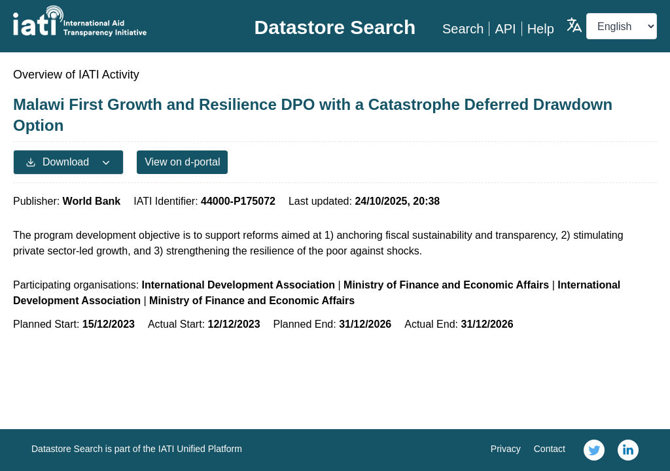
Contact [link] (549, 449)
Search (463, 29)
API (505, 29)
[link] (594, 450)
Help (540, 29)
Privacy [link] (506, 449)
